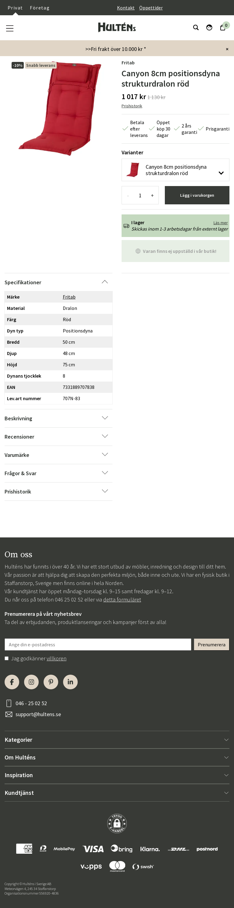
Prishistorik (132, 106)
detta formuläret (122, 599)
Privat (15, 8)
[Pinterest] (51, 682)
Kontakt (126, 8)
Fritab (128, 62)
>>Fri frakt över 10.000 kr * (115, 48)
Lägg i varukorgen (197, 195)
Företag (40, 8)
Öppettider (151, 8)
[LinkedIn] (70, 682)
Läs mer (221, 222)
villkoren (56, 658)
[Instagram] (31, 682)
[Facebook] (12, 682)
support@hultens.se (38, 714)
